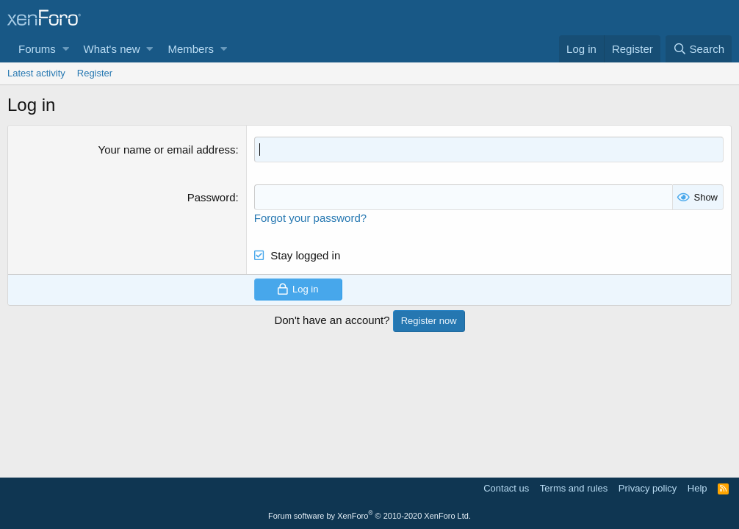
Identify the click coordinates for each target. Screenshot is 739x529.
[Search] (699, 48)
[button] (66, 48)
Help (697, 488)
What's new (112, 49)
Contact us (506, 488)
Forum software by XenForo (369, 515)
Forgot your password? (310, 218)
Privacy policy (648, 488)
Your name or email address (167, 149)
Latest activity (36, 73)
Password (211, 197)
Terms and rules (574, 488)
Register (94, 73)
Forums (37, 49)
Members (190, 49)
